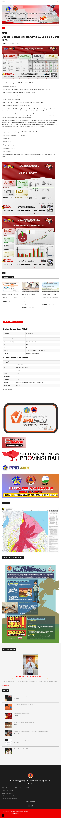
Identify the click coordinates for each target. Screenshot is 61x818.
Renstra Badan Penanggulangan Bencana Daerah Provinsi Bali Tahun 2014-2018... (35, 740)
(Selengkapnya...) (6, 685)
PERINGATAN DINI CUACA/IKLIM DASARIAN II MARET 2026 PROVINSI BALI (50, 298)
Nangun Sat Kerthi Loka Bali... (21, 748)
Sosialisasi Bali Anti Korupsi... (21, 696)
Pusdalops (4, 301)
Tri (4, 43)
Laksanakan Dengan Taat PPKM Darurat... (24, 722)
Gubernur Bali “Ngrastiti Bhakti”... (22, 713)
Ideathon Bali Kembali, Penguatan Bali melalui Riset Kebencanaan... (31, 731)
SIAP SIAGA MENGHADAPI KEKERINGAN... (25, 704)
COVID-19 (4, 33)
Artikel (6, 704)
